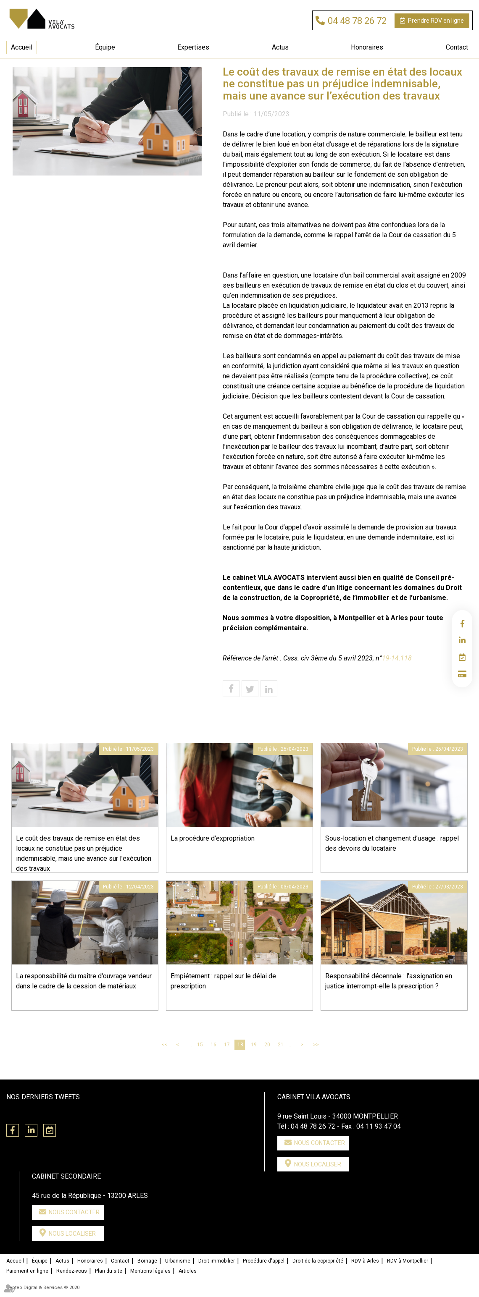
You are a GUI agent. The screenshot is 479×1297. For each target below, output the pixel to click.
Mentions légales (150, 1270)
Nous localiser (317, 1164)
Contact (457, 47)
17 (227, 1045)
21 (281, 1045)
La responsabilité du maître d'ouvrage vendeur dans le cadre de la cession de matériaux (84, 981)
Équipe (105, 47)
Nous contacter (319, 1143)
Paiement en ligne (462, 674)
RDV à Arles (365, 1260)
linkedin (462, 640)
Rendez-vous (71, 1270)
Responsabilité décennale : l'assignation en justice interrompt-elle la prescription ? (388, 981)
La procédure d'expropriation (213, 838)
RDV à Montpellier (407, 1260)
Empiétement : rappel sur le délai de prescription (223, 981)
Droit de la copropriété (317, 1260)
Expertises (193, 47)
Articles (188, 1270)
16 (213, 1045)
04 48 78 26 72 (357, 21)
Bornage (147, 1260)
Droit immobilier (216, 1260)
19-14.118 (397, 658)
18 (240, 1045)
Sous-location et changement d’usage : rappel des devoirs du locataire (392, 843)
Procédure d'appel (263, 1260)
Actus (280, 47)
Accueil (21, 47)
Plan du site (108, 1270)
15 (200, 1045)
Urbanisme (177, 1260)
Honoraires (367, 47)
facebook (462, 623)
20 (267, 1045)
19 (254, 1045)
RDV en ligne (436, 20)
